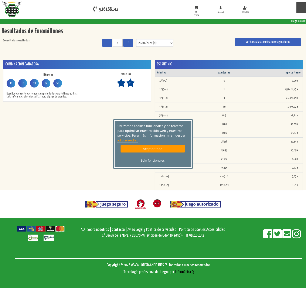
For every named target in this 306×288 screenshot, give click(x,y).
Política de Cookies (192, 230)
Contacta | (119, 230)
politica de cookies (128, 140)
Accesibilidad (215, 230)
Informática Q (184, 272)
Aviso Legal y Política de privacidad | (153, 230)
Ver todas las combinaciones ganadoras (268, 42)
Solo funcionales (153, 160)
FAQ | (83, 230)
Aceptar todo (152, 149)
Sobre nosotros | (99, 230)
